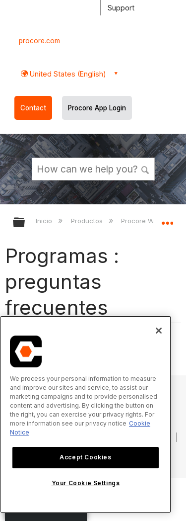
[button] (145, 168)
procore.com (39, 41)
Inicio (45, 221)
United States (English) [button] (67, 74)
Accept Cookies (85, 457)
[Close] (159, 331)
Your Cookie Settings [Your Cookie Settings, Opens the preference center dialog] (86, 483)
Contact (33, 108)
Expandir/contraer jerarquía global (25, 223)
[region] (85, 414)
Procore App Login (97, 108)
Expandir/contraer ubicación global (167, 219)
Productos (88, 221)
